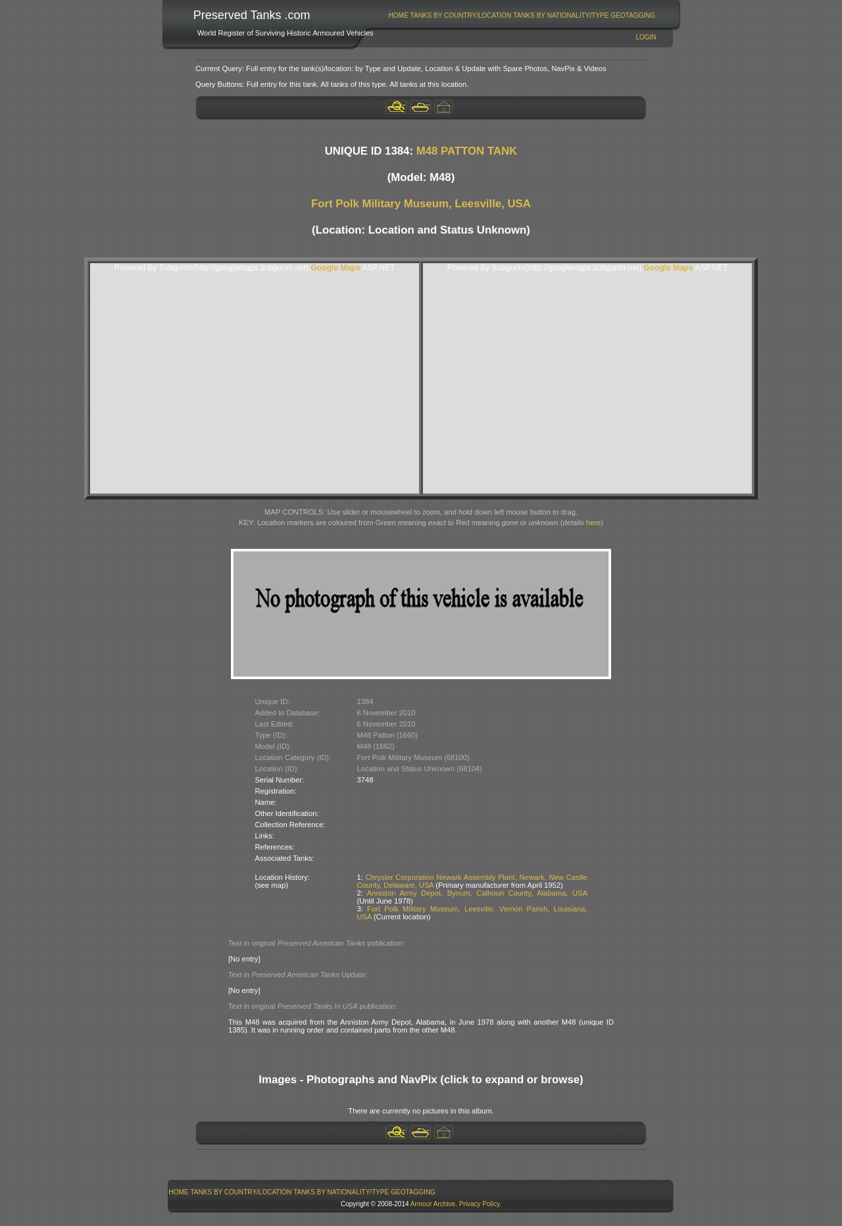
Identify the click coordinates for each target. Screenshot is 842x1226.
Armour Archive (432, 1204)
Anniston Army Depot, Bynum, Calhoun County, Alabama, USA (477, 893)
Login (645, 37)
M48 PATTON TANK (467, 151)
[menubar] (521, 15)
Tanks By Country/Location (461, 15)
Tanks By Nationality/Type (560, 15)
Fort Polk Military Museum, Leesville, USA (421, 203)
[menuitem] (398, 15)
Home (399, 15)
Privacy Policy (479, 1204)
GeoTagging (632, 15)
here (593, 522)
